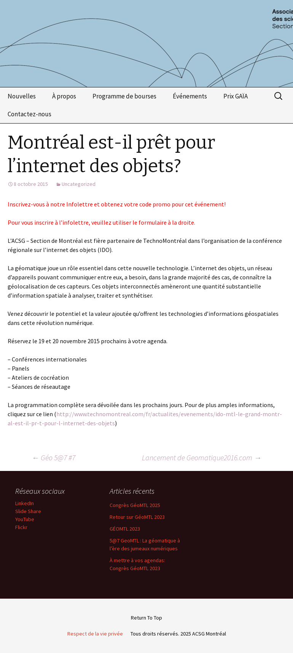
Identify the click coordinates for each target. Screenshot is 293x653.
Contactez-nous (29, 114)
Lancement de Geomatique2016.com (201, 457)
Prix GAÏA (235, 96)
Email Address (65, 611)
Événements (190, 96)
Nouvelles (22, 96)
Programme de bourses (124, 96)
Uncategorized (79, 184)
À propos (64, 96)
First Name (59, 639)
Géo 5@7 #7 (53, 457)
